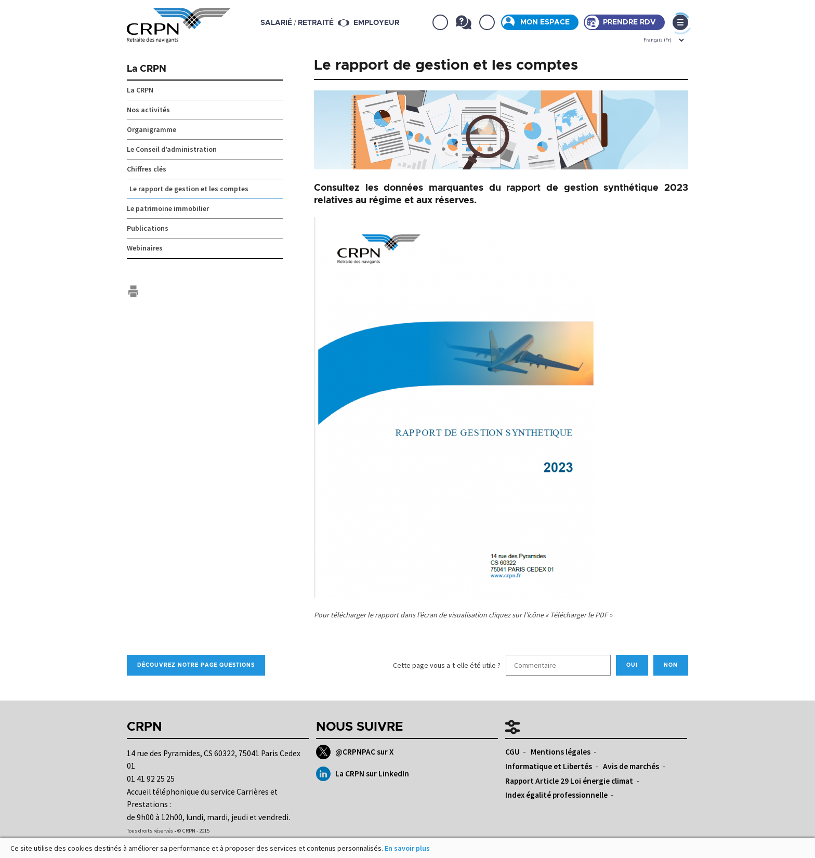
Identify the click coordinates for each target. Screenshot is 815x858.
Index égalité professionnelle (556, 795)
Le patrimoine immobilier (168, 208)
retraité (316, 23)
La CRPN (146, 69)
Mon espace (545, 22)
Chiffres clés (146, 169)
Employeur (376, 23)
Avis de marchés (631, 766)
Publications (147, 228)
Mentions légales (560, 752)
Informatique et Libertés (548, 766)
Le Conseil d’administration (172, 149)
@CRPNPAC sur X (354, 752)
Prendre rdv (629, 22)
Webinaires (145, 248)
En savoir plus (407, 848)
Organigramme (151, 129)
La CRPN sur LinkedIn (362, 774)
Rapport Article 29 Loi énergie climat (569, 781)
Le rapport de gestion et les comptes (188, 188)
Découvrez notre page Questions (196, 665)
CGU (512, 752)
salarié (276, 23)
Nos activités (148, 109)
